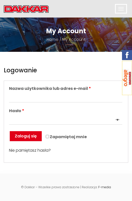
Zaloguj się (26, 136)
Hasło (16, 111)
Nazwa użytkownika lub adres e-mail (50, 89)
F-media (104, 187)
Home (52, 39)
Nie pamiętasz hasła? (30, 150)
